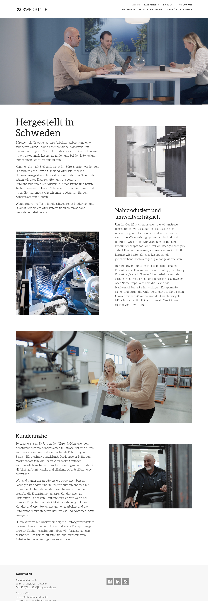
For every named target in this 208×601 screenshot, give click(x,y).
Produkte (129, 9)
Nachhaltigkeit (151, 5)
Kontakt (167, 5)
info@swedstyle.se (47, 587)
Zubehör (171, 9)
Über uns (136, 5)
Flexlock (186, 9)
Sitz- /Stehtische (150, 9)
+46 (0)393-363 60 (28, 587)
